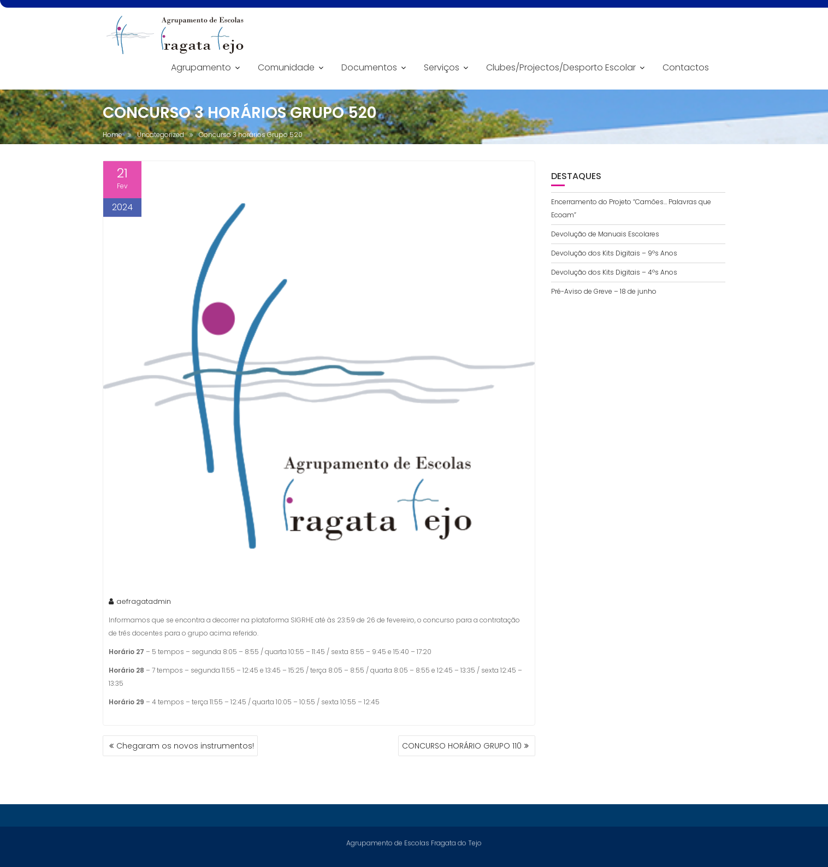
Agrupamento (201, 67)
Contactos (686, 67)
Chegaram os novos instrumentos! (185, 745)
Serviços (441, 67)
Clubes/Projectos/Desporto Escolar (561, 67)
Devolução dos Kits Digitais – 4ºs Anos (614, 272)
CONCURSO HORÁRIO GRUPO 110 (462, 745)
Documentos (369, 67)
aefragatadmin (140, 602)
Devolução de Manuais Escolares (605, 234)
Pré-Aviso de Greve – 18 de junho (604, 291)
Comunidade (286, 67)
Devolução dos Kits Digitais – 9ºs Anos (614, 253)
